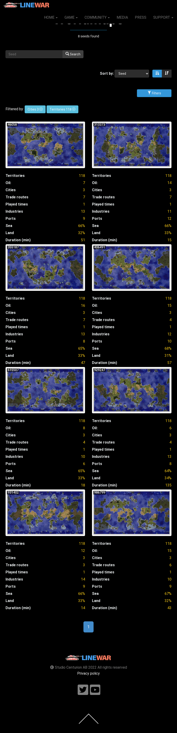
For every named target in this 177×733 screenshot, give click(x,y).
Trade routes (17, 197)
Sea (9, 225)
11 (169, 211)
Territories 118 (62, 109)
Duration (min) (18, 240)
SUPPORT (163, 17)
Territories (15, 175)
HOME (51, 17)
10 (169, 341)
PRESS (140, 17)
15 (169, 305)
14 (169, 183)
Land (10, 233)
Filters (154, 93)
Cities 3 (35, 109)
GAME (71, 17)
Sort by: (107, 73)
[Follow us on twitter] (83, 690)
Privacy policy (88, 673)
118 (82, 175)
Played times (17, 204)
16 (83, 305)
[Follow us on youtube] (95, 690)
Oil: (8, 183)
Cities (11, 190)
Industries (14, 211)
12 (169, 218)
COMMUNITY (97, 17)
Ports (11, 218)
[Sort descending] (166, 73)
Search (72, 54)
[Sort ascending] (157, 73)
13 (83, 211)
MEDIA (122, 17)
